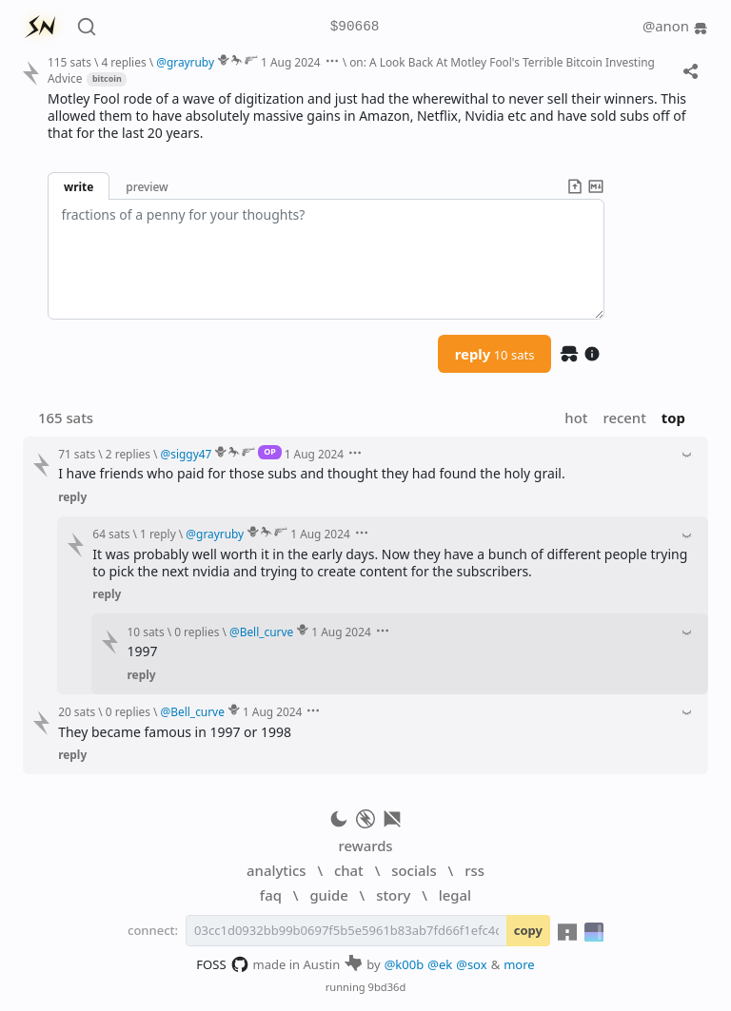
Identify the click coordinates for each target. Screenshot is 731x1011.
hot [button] (575, 417)
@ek (439, 964)
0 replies (196, 631)
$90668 (355, 27)
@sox (471, 964)
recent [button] (624, 417)
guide (328, 894)
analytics (276, 870)
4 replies (123, 61)
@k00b (405, 964)
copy (528, 930)
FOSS (222, 964)
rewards (365, 845)
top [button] (673, 417)
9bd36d (387, 987)
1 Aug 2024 (290, 61)
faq (271, 894)
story (393, 894)
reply (495, 353)
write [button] (78, 186)
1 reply (158, 533)
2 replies (128, 453)
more (519, 964)
